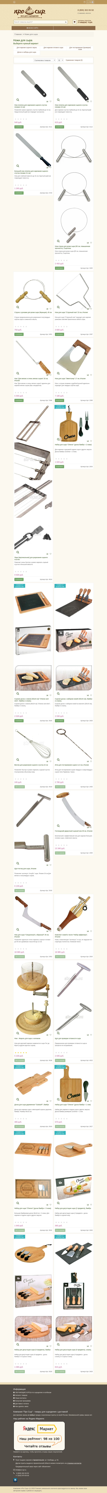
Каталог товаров (21, 1395)
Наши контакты (20, 1398)
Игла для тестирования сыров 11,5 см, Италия (72, 765)
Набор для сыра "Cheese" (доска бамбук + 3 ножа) (32, 1208)
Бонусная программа (22, 1401)
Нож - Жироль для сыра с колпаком (27, 1038)
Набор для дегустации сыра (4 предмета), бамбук (32, 1350)
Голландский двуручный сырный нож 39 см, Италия (73, 831)
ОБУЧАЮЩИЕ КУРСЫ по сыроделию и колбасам (33, 1392)
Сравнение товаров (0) (74, 60)
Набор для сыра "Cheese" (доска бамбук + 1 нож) (73, 1105)
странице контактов (74, 1463)
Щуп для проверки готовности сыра (68, 1038)
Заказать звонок (84, 13)
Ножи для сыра (31, 34)
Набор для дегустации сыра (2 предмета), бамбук (73, 1208)
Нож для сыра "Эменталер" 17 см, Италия (70, 378)
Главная (18, 34)
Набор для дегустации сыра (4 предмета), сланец (73, 1350)
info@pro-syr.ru (21, 1470)
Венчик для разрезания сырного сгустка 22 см (31, 765)
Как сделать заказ (21, 1406)
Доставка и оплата (22, 1404)
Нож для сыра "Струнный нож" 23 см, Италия (71, 312)
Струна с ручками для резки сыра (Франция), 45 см (33, 312)
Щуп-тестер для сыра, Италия (25, 868)
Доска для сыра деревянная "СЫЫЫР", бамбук (31, 1105)
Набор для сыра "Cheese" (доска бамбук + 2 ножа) (73, 445)
